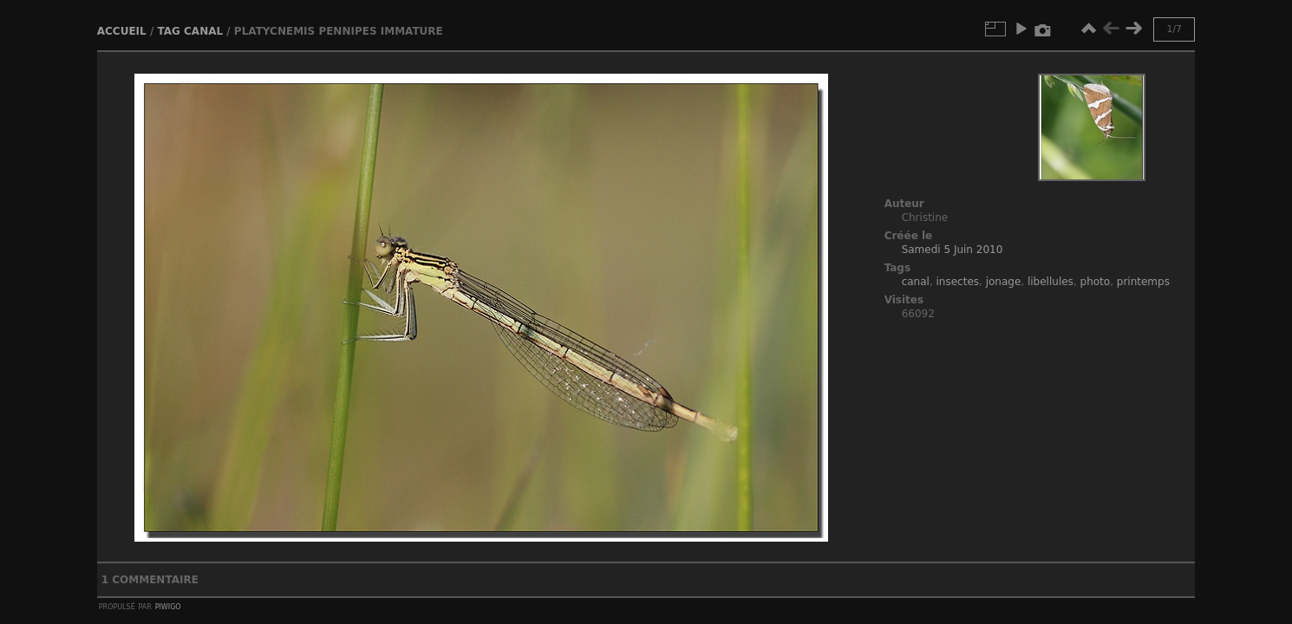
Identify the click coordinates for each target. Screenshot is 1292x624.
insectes (958, 282)
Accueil (122, 31)
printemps (1143, 282)
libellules (1050, 282)
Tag (168, 31)
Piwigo (168, 606)
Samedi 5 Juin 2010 (952, 250)
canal (203, 31)
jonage (1003, 282)
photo (1095, 282)
